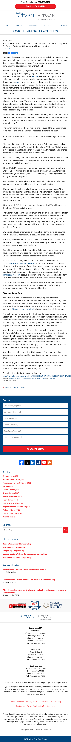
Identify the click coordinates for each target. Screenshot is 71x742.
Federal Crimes (11, 510)
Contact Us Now (35, 449)
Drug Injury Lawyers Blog (13, 550)
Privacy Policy (31, 702)
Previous (7, 387)
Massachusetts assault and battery (18, 263)
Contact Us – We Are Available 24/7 (30, 706)
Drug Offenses (11, 493)
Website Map (56, 702)
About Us (32, 25)
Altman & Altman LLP (43, 730)
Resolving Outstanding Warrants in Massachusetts (24, 569)
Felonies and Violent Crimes (37, 378)
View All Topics (9, 517)
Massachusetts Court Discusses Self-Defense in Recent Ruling (29, 580)
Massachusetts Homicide (23, 309)
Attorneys (47, 25)
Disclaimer (44, 702)
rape (17, 82)
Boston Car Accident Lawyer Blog (17, 544)
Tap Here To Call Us (35, 6)
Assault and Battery (14, 378)
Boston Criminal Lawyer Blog (35, 16)
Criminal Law (25, 378)
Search (65, 530)
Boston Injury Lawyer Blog (14, 547)
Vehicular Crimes (12, 496)
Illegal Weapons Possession (16, 506)
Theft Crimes (10, 500)
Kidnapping (52, 378)
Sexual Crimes (11, 490)
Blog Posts (51, 706)
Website (19, 25)
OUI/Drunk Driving (13, 503)
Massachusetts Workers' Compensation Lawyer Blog (25, 554)
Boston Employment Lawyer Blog (17, 557)
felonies (35, 76)
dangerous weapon (11, 275)
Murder (8, 486)
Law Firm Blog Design (35, 739)
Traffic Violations (12, 513)
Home (6, 25)
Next (23, 387)
